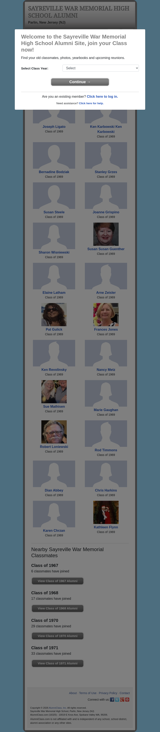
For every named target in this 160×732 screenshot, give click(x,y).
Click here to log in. (102, 96)
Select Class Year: (34, 68)
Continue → (80, 82)
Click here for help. (91, 103)
